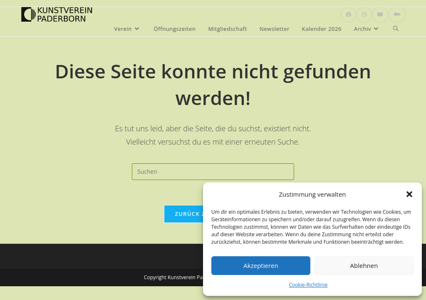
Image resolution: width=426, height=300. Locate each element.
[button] (409, 194)
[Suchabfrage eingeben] (213, 171)
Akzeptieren (260, 265)
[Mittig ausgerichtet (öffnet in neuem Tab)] (397, 14)
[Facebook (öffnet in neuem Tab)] (349, 14)
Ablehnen (364, 265)
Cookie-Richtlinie (308, 284)
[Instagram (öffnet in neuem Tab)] (364, 14)
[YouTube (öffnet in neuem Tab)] (380, 14)
